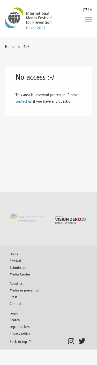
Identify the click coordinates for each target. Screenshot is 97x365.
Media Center (20, 274)
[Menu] (88, 20)
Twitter (82, 341)
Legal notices (19, 326)
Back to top (18, 341)
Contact (15, 303)
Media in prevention (25, 290)
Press (13, 297)
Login (14, 313)
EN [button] (90, 10)
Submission (18, 267)
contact (21, 101)
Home (9, 46)
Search (15, 320)
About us (16, 283)
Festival (15, 260)
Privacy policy (20, 333)
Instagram (72, 341)
